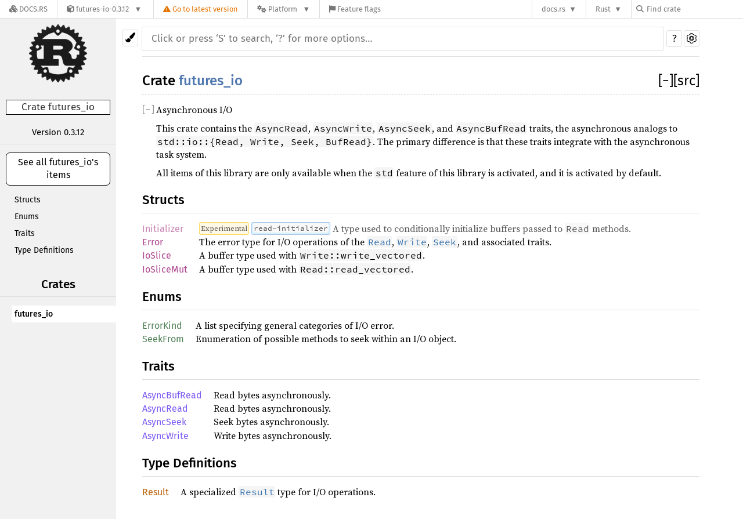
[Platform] (283, 9)
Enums (27, 217)
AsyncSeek (164, 421)
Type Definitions (44, 250)
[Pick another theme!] (130, 38)
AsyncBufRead (172, 395)
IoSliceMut (164, 269)
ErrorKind (162, 325)
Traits (25, 233)
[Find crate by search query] (694, 9)
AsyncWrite (165, 435)
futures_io (34, 314)
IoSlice (156, 255)
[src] (686, 80)
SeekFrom (163, 338)
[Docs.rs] (28, 9)
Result (155, 492)
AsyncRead (165, 408)
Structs (28, 200)
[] (665, 80)
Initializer (162, 228)
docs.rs (553, 9)
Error (152, 242)
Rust (603, 9)
